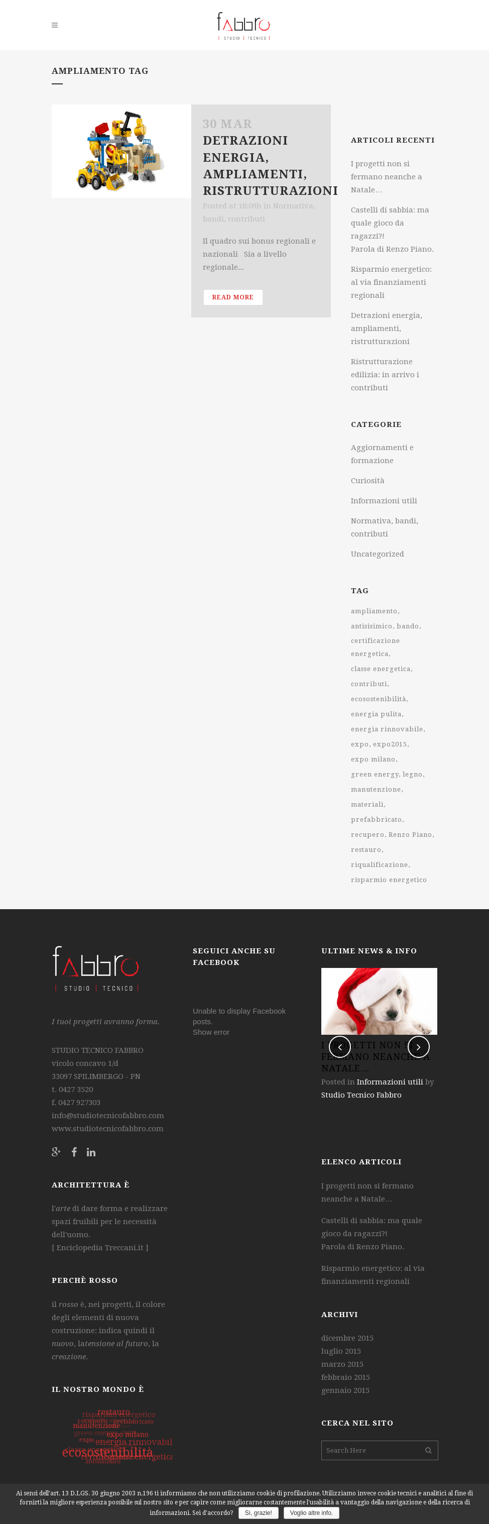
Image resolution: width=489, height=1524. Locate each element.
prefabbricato (376, 819)
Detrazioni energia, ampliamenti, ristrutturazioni (386, 328)
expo (360, 744)
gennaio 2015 (345, 1390)
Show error (211, 1032)
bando (408, 626)
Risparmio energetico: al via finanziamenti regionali (391, 282)
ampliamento (374, 611)
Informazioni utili (384, 500)
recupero (368, 834)
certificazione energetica (375, 647)
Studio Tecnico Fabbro (361, 1095)
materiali (367, 804)
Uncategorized (377, 554)
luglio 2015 (341, 1351)
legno (413, 774)
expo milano (373, 759)
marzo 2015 (342, 1364)
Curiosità (368, 480)
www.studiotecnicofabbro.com (108, 1128)
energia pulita (376, 714)
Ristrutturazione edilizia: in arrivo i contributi (385, 374)
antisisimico (372, 626)
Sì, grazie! (258, 1512)
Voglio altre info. (311, 1512)
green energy (375, 774)
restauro (366, 849)
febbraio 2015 (345, 1377)
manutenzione (376, 789)
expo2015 (390, 744)
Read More (233, 297)
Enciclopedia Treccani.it (99, 1247)
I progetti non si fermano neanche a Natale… (386, 176)
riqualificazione (379, 864)
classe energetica (381, 669)
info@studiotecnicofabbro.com (108, 1115)
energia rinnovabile (387, 729)
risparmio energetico (389, 880)
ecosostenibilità (378, 699)
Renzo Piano (410, 834)
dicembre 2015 (347, 1338)
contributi (369, 684)
